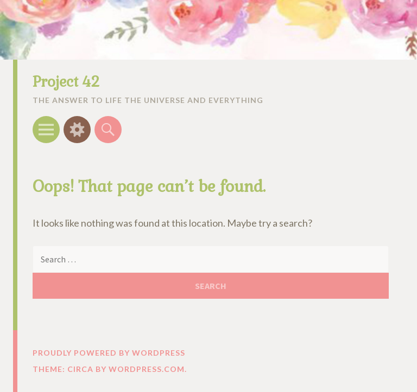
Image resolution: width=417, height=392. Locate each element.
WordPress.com (147, 369)
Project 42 (66, 82)
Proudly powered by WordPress (109, 352)
